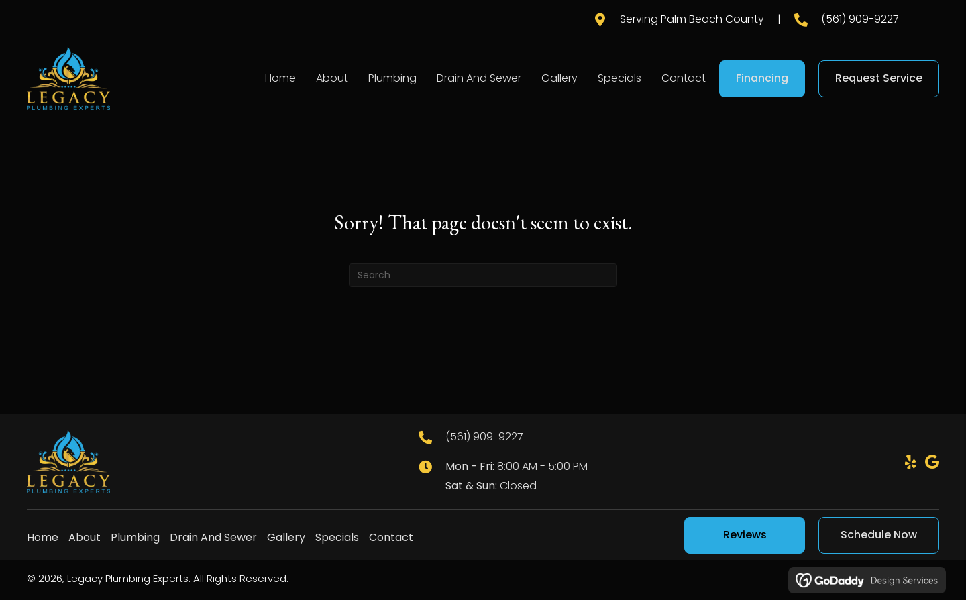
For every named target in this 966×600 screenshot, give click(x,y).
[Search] (483, 275)
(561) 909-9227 (860, 19)
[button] (910, 462)
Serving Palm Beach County (692, 19)
